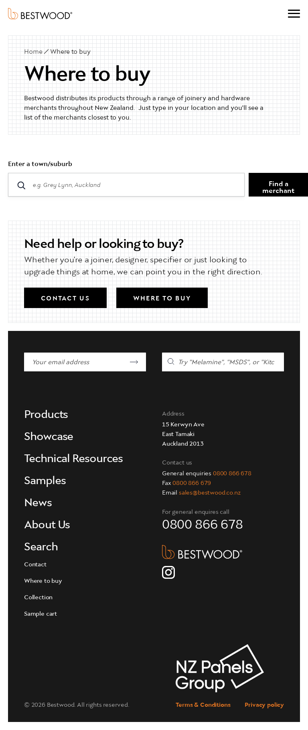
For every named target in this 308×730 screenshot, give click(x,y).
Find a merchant (278, 188)
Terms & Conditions (203, 705)
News (38, 503)
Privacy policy (264, 705)
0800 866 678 (232, 474)
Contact (35, 565)
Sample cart (40, 614)
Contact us (65, 299)
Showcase (48, 437)
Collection (38, 598)
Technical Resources (73, 459)
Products (46, 415)
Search (41, 547)
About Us (47, 525)
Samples (44, 481)
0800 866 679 (191, 484)
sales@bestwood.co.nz (210, 493)
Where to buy (70, 52)
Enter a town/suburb (40, 164)
